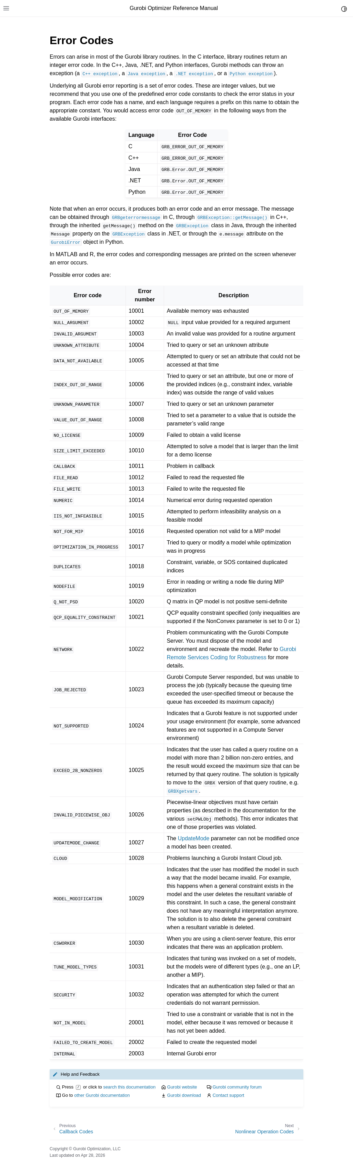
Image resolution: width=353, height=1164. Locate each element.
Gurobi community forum (237, 1087)
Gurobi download (184, 1095)
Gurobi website (182, 1087)
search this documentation (129, 1087)
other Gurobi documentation (102, 1095)
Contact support (228, 1095)
